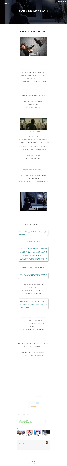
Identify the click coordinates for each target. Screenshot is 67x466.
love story (6, 3)
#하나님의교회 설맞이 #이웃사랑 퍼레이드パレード (25, 421)
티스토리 (33, 461)
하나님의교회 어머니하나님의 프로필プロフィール (25, 420)
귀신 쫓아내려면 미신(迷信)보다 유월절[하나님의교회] (25, 422)
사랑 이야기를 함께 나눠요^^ (22, 443)
